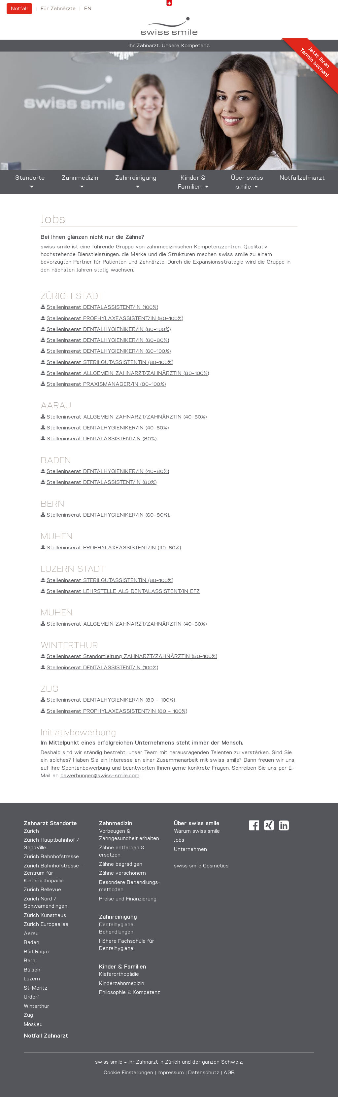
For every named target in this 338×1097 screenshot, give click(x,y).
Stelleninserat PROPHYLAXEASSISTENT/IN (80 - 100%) (114, 711)
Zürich (31, 831)
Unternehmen (190, 849)
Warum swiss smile (197, 831)
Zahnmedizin (80, 178)
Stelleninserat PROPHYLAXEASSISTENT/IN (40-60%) (111, 548)
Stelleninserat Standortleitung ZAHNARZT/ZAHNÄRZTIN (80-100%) (129, 656)
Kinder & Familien (192, 182)
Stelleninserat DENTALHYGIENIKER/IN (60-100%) (106, 329)
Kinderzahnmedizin (121, 983)
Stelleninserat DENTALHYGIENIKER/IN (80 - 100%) (108, 700)
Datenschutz (203, 1073)
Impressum (170, 1073)
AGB (229, 1073)
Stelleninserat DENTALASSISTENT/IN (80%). (99, 439)
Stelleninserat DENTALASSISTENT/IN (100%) (99, 307)
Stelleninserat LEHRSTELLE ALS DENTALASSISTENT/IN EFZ (120, 591)
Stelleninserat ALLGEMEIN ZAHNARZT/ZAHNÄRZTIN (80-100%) (125, 373)
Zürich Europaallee (46, 924)
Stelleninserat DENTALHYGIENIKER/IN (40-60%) (105, 428)
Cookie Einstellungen (128, 1073)
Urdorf (31, 997)
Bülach (32, 970)
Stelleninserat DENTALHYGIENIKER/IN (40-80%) (105, 471)
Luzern (32, 979)
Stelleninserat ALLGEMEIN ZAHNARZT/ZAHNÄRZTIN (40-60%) (124, 417)
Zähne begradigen (120, 864)
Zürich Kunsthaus (45, 915)
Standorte (30, 178)
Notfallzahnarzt (302, 178)
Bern (29, 961)
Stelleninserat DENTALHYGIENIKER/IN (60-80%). (105, 515)
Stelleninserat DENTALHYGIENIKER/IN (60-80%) (105, 340)
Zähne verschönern (122, 873)
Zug (28, 1015)
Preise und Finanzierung (127, 899)
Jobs (179, 840)
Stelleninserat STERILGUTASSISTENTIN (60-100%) (107, 362)
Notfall (19, 9)
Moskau (33, 1024)
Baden (31, 942)
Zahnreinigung (135, 178)
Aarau (31, 934)
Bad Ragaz (37, 952)
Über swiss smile (247, 182)
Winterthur (36, 1006)
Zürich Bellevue (42, 890)
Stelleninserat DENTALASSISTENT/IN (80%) (98, 482)
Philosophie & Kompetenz (129, 992)
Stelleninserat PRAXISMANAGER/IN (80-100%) (103, 384)
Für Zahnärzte (58, 9)
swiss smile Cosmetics (201, 866)
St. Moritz (35, 988)
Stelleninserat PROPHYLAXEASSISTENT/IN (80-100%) (112, 318)
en (87, 9)
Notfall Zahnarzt (46, 1036)
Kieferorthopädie (119, 974)
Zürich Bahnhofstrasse (51, 857)
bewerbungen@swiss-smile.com (99, 776)
